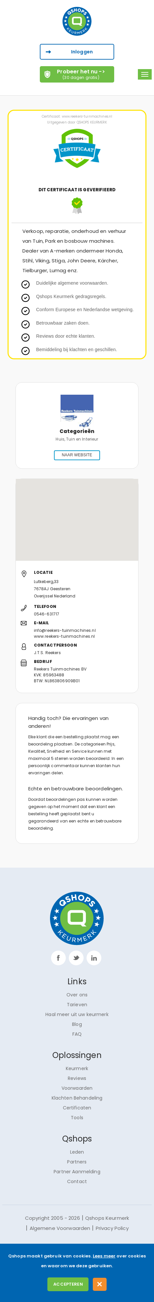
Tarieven (77, 1004)
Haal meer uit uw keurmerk (77, 1014)
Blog (77, 1024)
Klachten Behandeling (77, 1098)
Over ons (77, 994)
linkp (94, 958)
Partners (77, 1162)
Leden (77, 1152)
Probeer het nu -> (81, 74)
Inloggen (82, 51)
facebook (58, 958)
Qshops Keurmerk (107, 1218)
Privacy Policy (112, 1228)
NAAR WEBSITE (77, 455)
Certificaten (77, 1107)
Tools (77, 1117)
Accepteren (68, 1284)
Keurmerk (77, 1068)
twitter (76, 958)
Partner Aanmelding (77, 1171)
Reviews (77, 1078)
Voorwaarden (77, 1088)
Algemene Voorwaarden (60, 1228)
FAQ (77, 1034)
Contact (77, 1181)
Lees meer (104, 1256)
